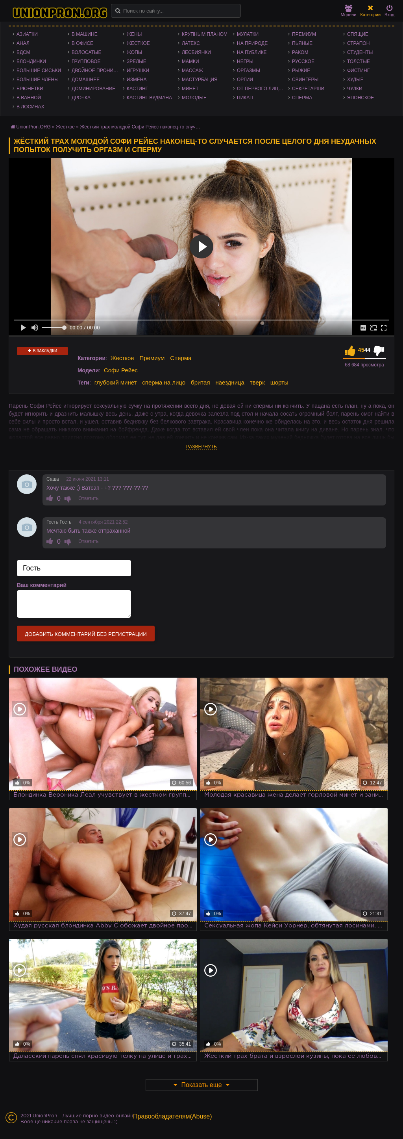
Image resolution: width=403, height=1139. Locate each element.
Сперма (302, 97)
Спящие (357, 34)
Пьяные (302, 43)
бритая (200, 382)
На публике (252, 52)
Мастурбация (200, 79)
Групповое (86, 61)
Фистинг (358, 70)
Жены (134, 34)
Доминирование (93, 88)
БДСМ (23, 52)
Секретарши (308, 88)
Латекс (191, 43)
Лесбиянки (196, 52)
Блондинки (31, 61)
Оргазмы (248, 70)
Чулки (354, 88)
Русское (303, 61)
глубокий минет (115, 382)
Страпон (358, 43)
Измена (137, 79)
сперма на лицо (163, 382)
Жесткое (138, 43)
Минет (190, 88)
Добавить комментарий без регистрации (86, 634)
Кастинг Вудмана (149, 97)
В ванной (29, 97)
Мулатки (248, 34)
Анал (23, 43)
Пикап (245, 97)
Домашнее (86, 79)
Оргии (245, 79)
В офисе (82, 43)
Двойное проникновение (97, 70)
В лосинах (30, 107)
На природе (252, 43)
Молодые (194, 97)
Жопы (134, 52)
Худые (355, 79)
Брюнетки (30, 88)
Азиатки (27, 34)
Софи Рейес (121, 370)
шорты (279, 382)
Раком (300, 52)
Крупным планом (204, 34)
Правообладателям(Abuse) (172, 1116)
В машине (85, 34)
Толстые (358, 61)
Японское (360, 97)
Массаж (192, 70)
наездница (229, 382)
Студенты (360, 52)
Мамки (190, 61)
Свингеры (305, 79)
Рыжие (301, 70)
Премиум (304, 34)
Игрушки (138, 70)
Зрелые (136, 61)
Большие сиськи (39, 70)
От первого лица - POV (262, 88)
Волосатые (86, 52)
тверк (257, 382)
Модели (349, 11)
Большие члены (38, 79)
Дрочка (81, 97)
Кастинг (137, 88)
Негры (245, 61)
